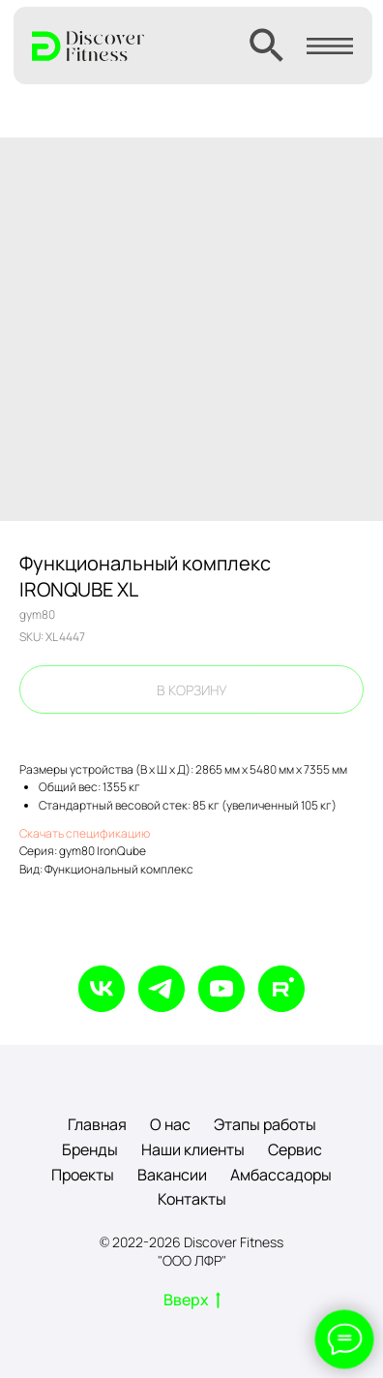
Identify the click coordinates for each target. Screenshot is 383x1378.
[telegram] (161, 988)
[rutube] (281, 988)
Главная (97, 1124)
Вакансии (172, 1174)
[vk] (101, 988)
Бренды (90, 1149)
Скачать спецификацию (84, 833)
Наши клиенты (193, 1149)
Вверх (192, 1300)
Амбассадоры (281, 1174)
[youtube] (221, 988)
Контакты (192, 1199)
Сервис (295, 1149)
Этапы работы (265, 1124)
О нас (170, 1124)
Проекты (82, 1174)
